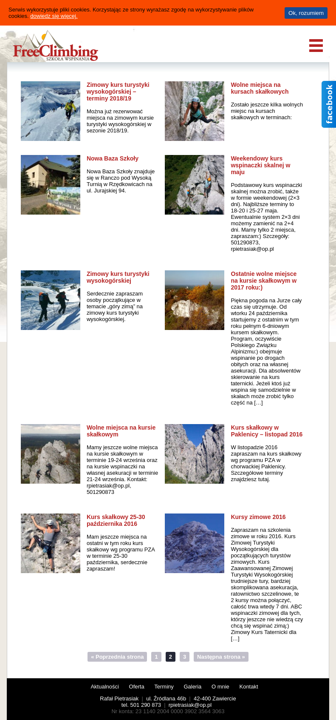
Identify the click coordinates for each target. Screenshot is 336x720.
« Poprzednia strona (117, 657)
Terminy (164, 686)
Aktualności (104, 686)
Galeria (192, 686)
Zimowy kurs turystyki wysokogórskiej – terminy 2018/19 (118, 91)
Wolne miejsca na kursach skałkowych (259, 88)
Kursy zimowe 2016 (258, 516)
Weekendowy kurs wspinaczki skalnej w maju (260, 165)
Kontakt (248, 686)
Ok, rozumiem (306, 13)
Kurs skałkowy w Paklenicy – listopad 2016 (266, 431)
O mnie (220, 686)
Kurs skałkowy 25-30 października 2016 (116, 520)
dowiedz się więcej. (53, 16)
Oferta (136, 686)
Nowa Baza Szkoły (112, 158)
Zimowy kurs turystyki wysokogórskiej (118, 277)
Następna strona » (221, 657)
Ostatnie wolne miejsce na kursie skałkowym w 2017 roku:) (263, 280)
